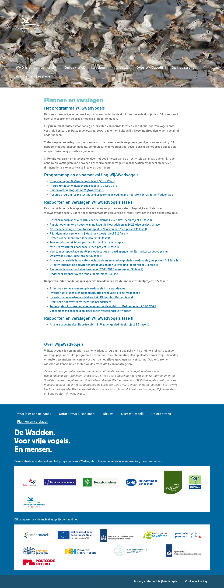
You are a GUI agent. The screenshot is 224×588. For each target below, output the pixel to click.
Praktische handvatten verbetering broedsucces (80, 302)
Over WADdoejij (149, 67)
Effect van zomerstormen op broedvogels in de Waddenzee (87, 288)
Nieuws (122, 67)
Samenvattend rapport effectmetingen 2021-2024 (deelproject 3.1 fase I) (96, 269)
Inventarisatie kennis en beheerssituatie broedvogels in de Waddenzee (95, 293)
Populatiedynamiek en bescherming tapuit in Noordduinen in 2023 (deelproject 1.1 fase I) (106, 224)
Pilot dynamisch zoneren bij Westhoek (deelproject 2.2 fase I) (89, 233)
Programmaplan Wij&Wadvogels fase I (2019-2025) (82, 181)
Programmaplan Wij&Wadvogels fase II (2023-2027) (83, 185)
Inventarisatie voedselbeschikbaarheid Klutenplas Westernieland (91, 297)
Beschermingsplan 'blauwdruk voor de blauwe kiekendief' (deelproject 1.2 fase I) (101, 220)
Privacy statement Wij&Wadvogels (155, 581)
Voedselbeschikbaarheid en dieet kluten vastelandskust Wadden (90, 311)
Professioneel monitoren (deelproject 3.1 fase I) (80, 238)
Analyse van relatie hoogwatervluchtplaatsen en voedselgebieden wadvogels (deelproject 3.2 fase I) (114, 260)
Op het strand (183, 67)
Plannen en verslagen (35, 75)
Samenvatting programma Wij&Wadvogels (77, 190)
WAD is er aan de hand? (36, 67)
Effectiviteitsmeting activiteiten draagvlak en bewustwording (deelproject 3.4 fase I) (104, 265)
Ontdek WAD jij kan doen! (85, 67)
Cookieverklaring (196, 581)
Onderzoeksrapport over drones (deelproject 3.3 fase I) (85, 274)
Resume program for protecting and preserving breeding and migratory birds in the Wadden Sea (111, 194)
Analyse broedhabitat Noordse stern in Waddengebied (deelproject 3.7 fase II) (99, 324)
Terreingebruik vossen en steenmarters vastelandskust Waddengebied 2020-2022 (103, 306)
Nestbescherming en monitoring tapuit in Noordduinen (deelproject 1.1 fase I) (98, 229)
